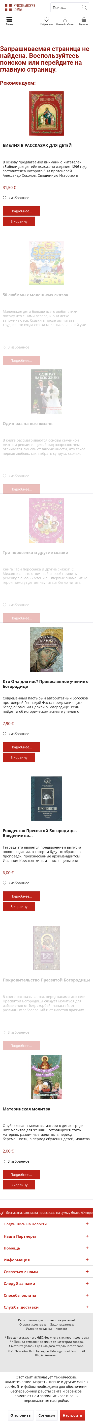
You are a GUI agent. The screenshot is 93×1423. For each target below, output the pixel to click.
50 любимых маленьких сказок (35, 295)
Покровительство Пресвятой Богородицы (46, 980)
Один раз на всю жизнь (28, 423)
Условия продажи (39, 1329)
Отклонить (20, 1415)
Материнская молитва (26, 1109)
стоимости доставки (74, 1337)
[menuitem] (83, 21)
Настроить (72, 1415)
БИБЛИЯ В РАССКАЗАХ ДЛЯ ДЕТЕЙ (37, 145)
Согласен (46, 1415)
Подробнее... (21, 211)
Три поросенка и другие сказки (35, 552)
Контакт (61, 1329)
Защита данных (62, 1325)
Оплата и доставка (33, 1325)
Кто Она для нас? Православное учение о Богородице (46, 684)
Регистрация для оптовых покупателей (46, 1320)
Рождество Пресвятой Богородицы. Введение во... (40, 833)
